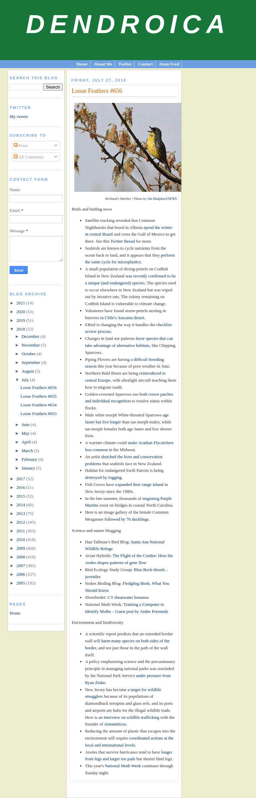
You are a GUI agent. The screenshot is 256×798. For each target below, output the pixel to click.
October (29, 353)
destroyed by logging (103, 477)
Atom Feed (169, 63)
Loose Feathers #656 (39, 387)
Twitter (125, 63)
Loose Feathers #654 (39, 404)
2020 (21, 311)
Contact (145, 63)
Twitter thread (122, 241)
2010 (21, 539)
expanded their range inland (139, 484)
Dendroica (128, 24)
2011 (21, 530)
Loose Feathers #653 (39, 413)
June (26, 424)
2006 (21, 574)
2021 (21, 302)
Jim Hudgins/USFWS (162, 199)
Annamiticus (115, 723)
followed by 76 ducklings (127, 519)
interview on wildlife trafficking (131, 717)
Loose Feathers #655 (39, 396)
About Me (103, 63)
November (31, 345)
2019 (21, 320)
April (27, 441)
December (31, 336)
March (28, 450)
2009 (21, 548)
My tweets (19, 116)
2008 (21, 556)
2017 (21, 478)
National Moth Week (123, 765)
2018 (21, 328)
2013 (21, 513)
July (26, 379)
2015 (21, 496)
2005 (21, 582)
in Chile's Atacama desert (122, 317)
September (31, 362)
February (30, 459)
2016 (21, 487)
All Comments (29, 156)
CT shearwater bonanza (128, 597)
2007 (21, 565)
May (26, 433)
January (29, 468)
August (28, 371)
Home (81, 63)
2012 (21, 522)
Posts (21, 145)
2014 (21, 504)
